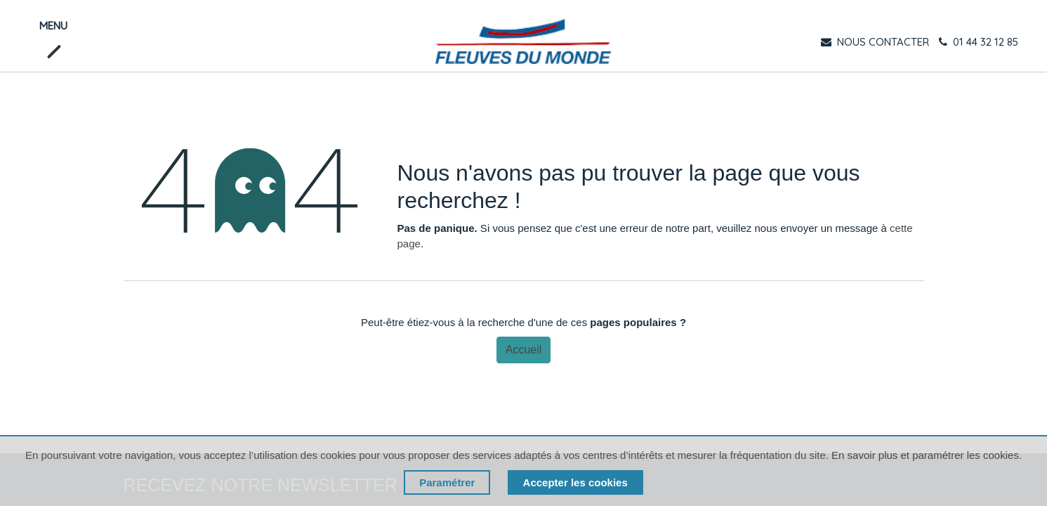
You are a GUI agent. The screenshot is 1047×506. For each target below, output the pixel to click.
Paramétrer (447, 482)
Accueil (524, 350)
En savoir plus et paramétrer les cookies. (926, 455)
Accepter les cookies (575, 482)
